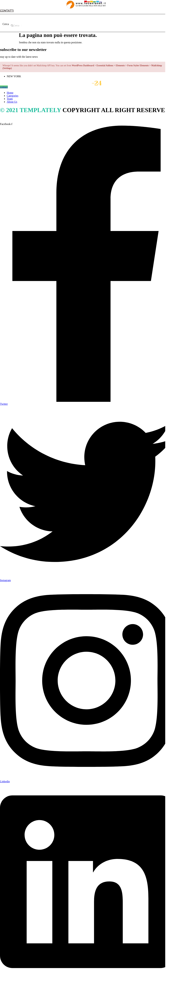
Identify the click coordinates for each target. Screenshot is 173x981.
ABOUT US (26, 17)
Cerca (6, 24)
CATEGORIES (48, 17)
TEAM (66, 17)
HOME (10, 17)
